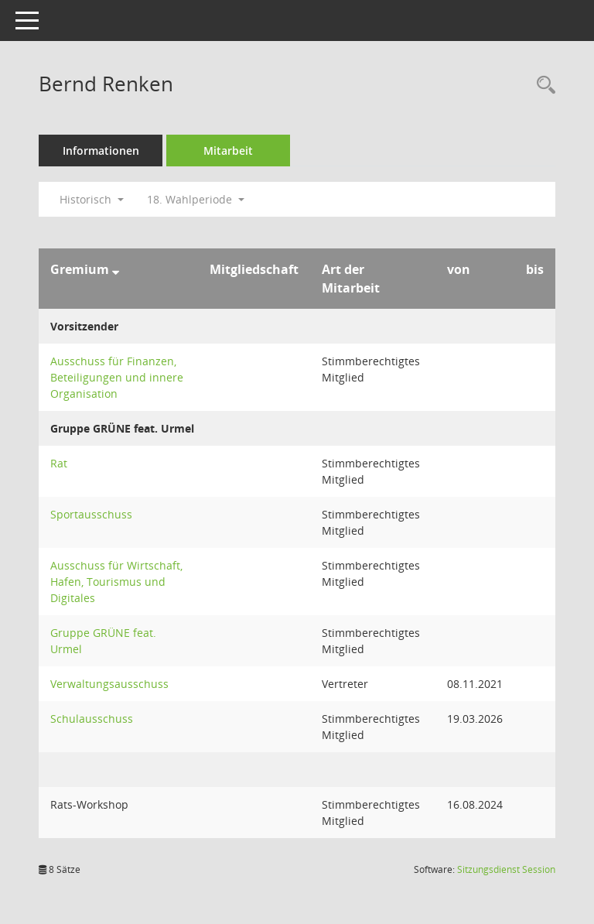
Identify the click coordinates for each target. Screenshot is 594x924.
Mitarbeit (228, 150)
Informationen (101, 150)
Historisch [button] (92, 199)
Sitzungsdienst (506, 869)
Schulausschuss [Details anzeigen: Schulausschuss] (91, 718)
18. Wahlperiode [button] (195, 199)
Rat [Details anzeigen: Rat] (58, 463)
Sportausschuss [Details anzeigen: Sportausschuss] (91, 514)
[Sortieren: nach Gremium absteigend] (115, 269)
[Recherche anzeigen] (542, 85)
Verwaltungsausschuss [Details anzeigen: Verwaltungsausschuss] (109, 683)
